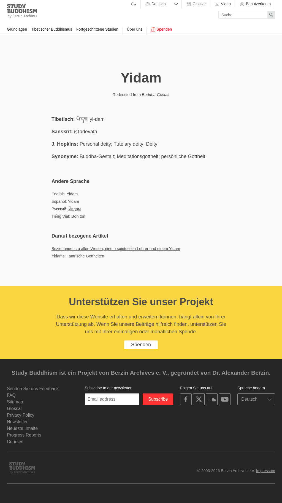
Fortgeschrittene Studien (97, 29)
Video (222, 4)
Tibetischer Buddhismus (51, 29)
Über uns (135, 29)
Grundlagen (17, 29)
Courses (15, 441)
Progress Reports (24, 435)
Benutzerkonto (255, 4)
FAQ (11, 395)
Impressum (265, 471)
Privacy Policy (20, 415)
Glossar (196, 4)
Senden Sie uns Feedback (33, 388)
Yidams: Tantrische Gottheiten (77, 256)
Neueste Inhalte (22, 428)
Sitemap (15, 402)
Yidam (72, 194)
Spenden (161, 29)
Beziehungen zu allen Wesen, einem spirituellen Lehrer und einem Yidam (115, 248)
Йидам (74, 209)
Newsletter (17, 421)
